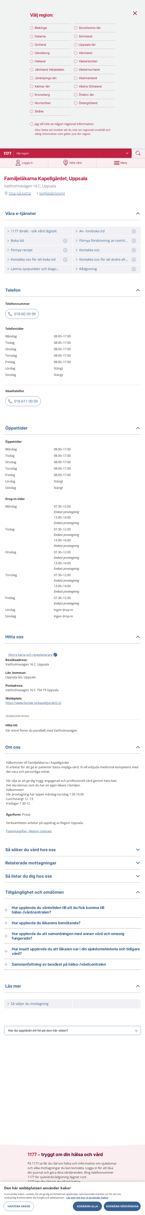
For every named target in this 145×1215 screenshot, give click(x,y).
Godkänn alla (87, 1206)
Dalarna (40, 37)
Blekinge (41, 29)
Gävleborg (42, 54)
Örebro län (86, 95)
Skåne (39, 112)
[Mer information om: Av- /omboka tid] (134, 232)
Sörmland (85, 37)
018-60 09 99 (25, 315)
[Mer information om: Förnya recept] (66, 251)
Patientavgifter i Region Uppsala (29, 832)
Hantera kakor (19, 1206)
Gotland (40, 45)
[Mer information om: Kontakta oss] (134, 251)
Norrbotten (43, 104)
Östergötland (88, 104)
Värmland (85, 54)
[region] (72, 1198)
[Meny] (120, 164)
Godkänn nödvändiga (122, 1206)
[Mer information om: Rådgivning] (134, 270)
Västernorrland (89, 70)
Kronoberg (42, 95)
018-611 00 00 (26, 402)
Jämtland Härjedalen (49, 70)
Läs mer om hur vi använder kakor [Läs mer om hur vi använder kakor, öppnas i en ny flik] (87, 1197)
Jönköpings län (45, 79)
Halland (40, 62)
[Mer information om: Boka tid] (66, 242)
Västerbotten (88, 62)
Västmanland (88, 79)
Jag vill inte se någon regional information (64, 125)
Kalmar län (42, 87)
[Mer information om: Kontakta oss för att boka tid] (66, 261)
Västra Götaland (90, 87)
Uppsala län (87, 45)
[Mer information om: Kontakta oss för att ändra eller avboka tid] (134, 261)
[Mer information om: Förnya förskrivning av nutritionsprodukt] (134, 242)
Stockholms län (90, 29)
